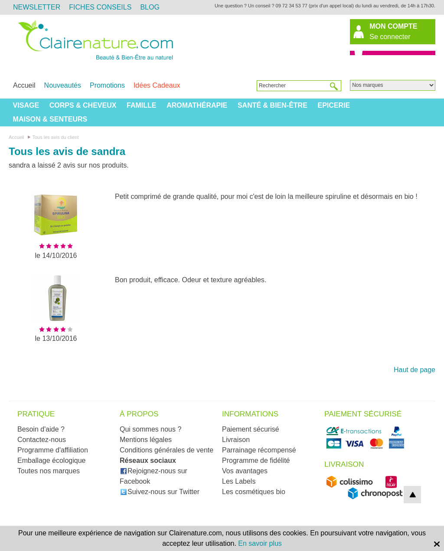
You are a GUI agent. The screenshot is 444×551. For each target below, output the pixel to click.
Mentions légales (146, 439)
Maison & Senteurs (50, 119)
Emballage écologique (51, 460)
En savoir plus (260, 543)
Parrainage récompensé (259, 450)
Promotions (107, 85)
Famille (141, 105)
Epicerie (333, 105)
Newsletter (36, 7)
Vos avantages (245, 471)
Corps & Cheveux (83, 105)
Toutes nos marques (48, 471)
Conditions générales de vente (166, 450)
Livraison (236, 439)
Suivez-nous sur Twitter (159, 491)
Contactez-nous (41, 439)
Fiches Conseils (100, 7)
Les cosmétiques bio (253, 491)
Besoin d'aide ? (41, 429)
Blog (149, 7)
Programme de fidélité (256, 460)
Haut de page (414, 369)
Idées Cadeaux (157, 85)
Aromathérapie (196, 105)
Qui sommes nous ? (150, 429)
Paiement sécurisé (250, 429)
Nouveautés (62, 85)
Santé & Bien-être (272, 105)
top (412, 494)
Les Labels (238, 481)
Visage (26, 105)
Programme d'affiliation (52, 450)
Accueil (24, 85)
